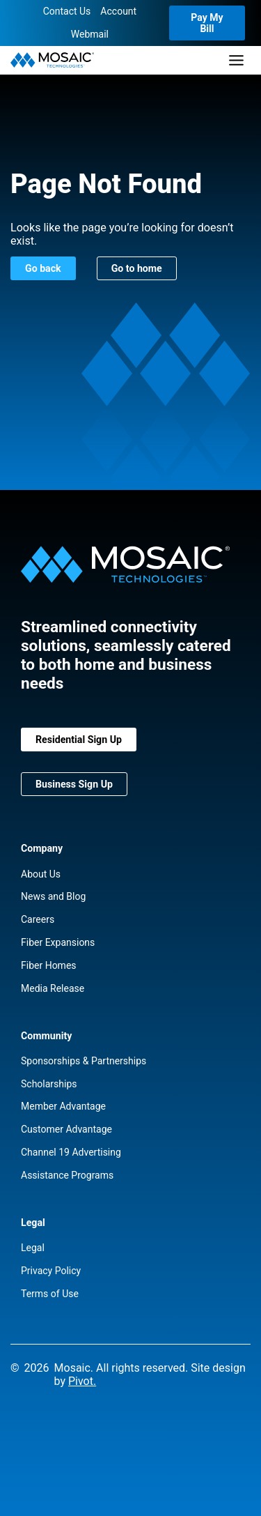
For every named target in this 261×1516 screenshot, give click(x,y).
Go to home (136, 268)
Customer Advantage (66, 1129)
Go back (43, 268)
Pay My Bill (207, 23)
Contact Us (67, 11)
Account (118, 11)
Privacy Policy (51, 1270)
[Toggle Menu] (236, 60)
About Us (41, 874)
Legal (33, 1247)
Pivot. (82, 1381)
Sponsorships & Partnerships (83, 1060)
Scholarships (49, 1083)
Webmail (90, 34)
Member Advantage (63, 1106)
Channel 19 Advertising (71, 1152)
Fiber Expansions (58, 942)
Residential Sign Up (78, 739)
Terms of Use (50, 1293)
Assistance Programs (67, 1175)
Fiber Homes (49, 965)
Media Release (52, 988)
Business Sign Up (74, 784)
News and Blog (53, 896)
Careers (37, 919)
